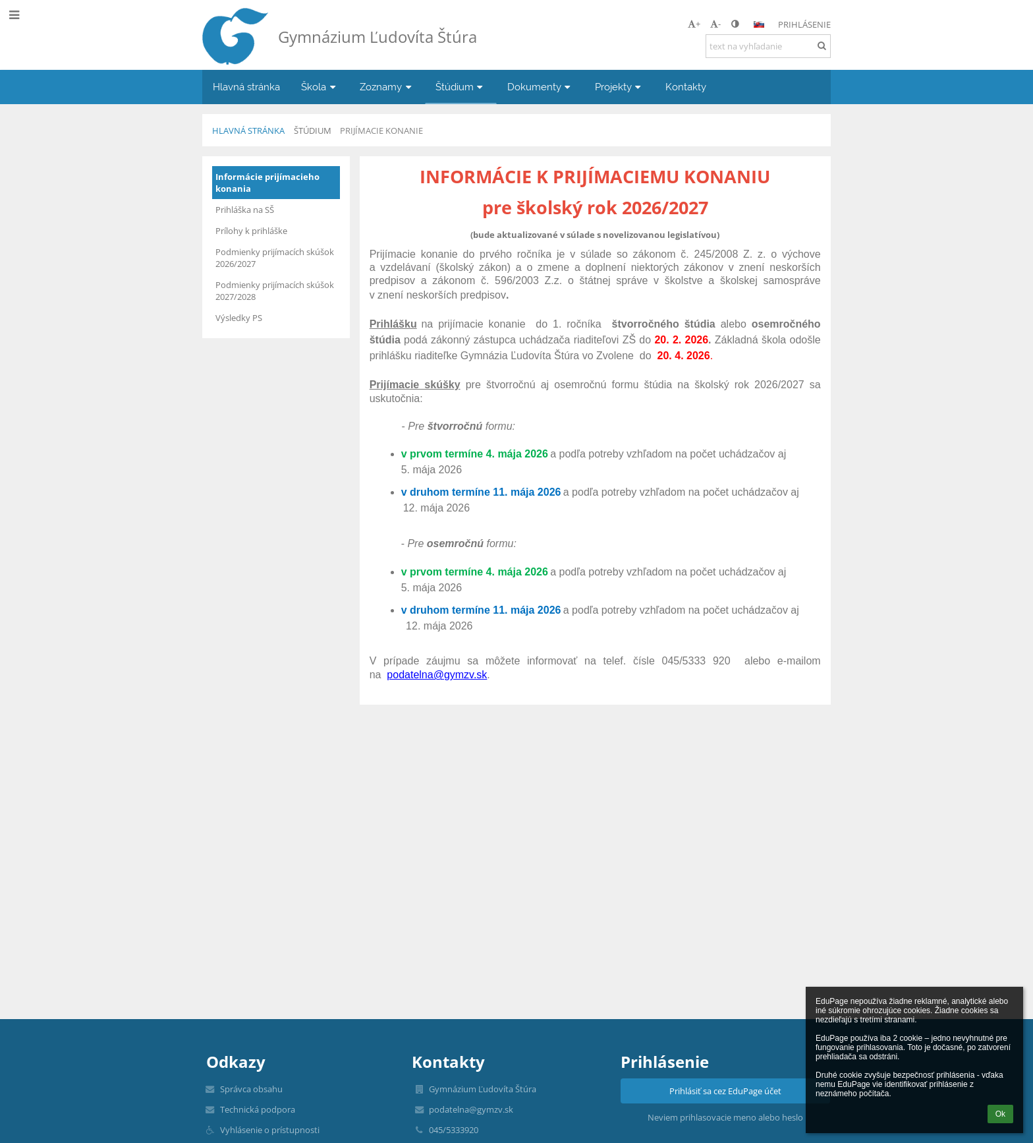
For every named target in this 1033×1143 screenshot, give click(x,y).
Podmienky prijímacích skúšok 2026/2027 (274, 258)
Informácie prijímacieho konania (267, 182)
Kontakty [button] (685, 86)
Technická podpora (257, 1109)
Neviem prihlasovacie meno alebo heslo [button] (725, 1117)
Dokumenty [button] (540, 86)
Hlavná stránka (248, 130)
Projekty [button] (619, 86)
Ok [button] (1000, 1114)
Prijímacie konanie (381, 130)
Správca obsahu (251, 1089)
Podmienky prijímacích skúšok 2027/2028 (274, 291)
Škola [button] (320, 86)
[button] (759, 24)
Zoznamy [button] (387, 86)
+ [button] (694, 24)
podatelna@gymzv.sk (437, 674)
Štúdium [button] (460, 86)
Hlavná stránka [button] (246, 86)
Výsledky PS (238, 318)
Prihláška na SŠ (244, 210)
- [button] (715, 24)
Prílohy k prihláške (251, 231)
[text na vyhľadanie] (768, 46)
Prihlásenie (804, 24)
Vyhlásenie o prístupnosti (270, 1130)
